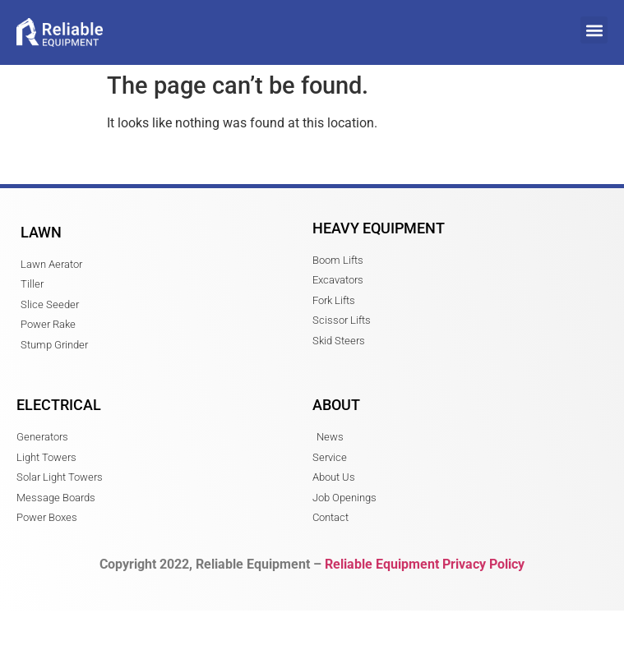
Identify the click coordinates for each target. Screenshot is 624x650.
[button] (594, 30)
